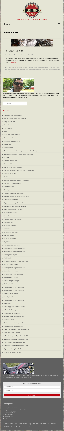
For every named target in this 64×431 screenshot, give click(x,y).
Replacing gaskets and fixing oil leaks (14, 306)
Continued (13, 62)
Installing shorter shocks (11, 293)
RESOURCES (36, 424)
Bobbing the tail (8, 284)
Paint (5, 131)
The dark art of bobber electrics (13, 167)
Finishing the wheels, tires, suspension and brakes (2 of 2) (20, 151)
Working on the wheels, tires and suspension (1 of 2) (18, 154)
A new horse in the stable (11, 277)
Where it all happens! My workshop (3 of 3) (16, 336)
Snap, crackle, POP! (10, 121)
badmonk (10, 54)
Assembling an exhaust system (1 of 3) (15, 300)
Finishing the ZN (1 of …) (11, 173)
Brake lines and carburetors (12, 134)
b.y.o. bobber (20, 67)
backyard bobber (27, 67)
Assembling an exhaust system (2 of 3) (15, 290)
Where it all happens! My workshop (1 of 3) (16, 345)
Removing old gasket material (12, 183)
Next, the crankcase (9, 177)
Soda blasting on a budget (11, 281)
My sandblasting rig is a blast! (12, 349)
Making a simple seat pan (11, 264)
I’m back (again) (8, 147)
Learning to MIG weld (10, 297)
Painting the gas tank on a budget (13, 326)
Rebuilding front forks (10, 225)
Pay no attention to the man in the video (15, 118)
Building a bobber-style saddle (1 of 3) (14, 268)
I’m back (6, 157)
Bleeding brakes (8, 222)
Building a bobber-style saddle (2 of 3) (14, 251)
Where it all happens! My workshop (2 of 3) (16, 339)
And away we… (8, 128)
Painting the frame (9, 186)
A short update (8, 164)
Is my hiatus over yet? (10, 238)
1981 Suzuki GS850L (11, 67)
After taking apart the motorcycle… (14, 193)
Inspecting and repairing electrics (13, 274)
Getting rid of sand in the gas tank (13, 323)
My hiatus (7, 242)
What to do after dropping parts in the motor (16, 310)
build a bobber (44, 67)
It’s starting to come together (12, 141)
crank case (7, 69)
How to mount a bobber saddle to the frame (16, 261)
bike (32, 67)
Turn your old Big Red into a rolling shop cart (16, 196)
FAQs (30, 424)
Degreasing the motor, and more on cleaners (16, 180)
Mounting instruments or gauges (13, 219)
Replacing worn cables (10, 212)
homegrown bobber (33, 69)
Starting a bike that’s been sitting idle (14, 342)
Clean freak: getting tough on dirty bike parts (16, 329)
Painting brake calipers (10, 255)
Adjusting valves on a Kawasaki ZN (14, 316)
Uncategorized (25, 54)
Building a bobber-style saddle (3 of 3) (14, 248)
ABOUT (11, 424)
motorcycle (51, 69)
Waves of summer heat (10, 160)
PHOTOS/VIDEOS (23, 424)
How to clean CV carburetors (12, 313)
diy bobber (22, 69)
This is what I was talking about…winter (15, 206)
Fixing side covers (9, 319)
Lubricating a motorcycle (11, 271)
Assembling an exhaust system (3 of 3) (15, 287)
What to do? (7, 303)
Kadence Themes (28, 426)
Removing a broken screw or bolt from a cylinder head (19, 170)
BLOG (16, 424)
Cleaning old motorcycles (11, 199)
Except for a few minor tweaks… (13, 115)
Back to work (7, 144)
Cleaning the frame (9, 190)
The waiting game (9, 235)
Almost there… (8, 125)
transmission (8, 71)
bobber (35, 67)
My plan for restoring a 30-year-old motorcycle (17, 203)
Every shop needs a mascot (12, 332)
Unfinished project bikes (10, 232)
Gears (26, 69)
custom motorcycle (14, 69)
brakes (39, 67)
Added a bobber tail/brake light (12, 245)
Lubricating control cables (11, 216)
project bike (57, 69)
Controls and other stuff (10, 138)
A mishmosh (7, 258)
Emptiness (7, 229)
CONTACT (53, 424)
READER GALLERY (45, 424)
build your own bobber (54, 67)
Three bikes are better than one (13, 209)
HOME (6, 424)
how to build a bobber (43, 69)
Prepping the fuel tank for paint (12, 352)
